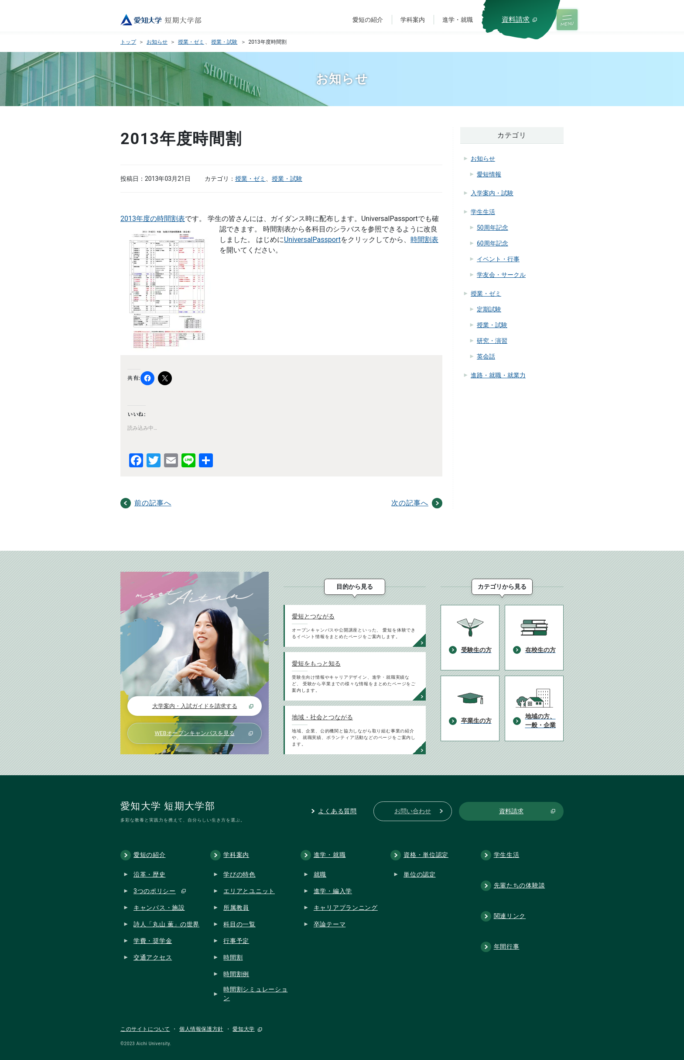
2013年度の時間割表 (152, 218)
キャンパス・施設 (159, 907)
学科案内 (412, 19)
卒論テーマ (330, 924)
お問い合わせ (412, 811)
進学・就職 (457, 19)
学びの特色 (239, 874)
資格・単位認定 (426, 854)
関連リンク (510, 915)
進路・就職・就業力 (498, 375)
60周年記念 (492, 243)
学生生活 (483, 211)
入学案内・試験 (492, 193)
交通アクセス (152, 957)
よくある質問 (337, 811)
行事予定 (236, 940)
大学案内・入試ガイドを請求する (194, 706)
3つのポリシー (154, 890)
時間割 (233, 957)
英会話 (486, 356)
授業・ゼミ (191, 42)
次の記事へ (409, 503)
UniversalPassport (312, 239)
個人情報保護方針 (201, 1029)
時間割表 (424, 239)
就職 (320, 874)
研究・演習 (492, 340)
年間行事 (507, 946)
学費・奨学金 (152, 940)
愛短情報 (489, 174)
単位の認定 (420, 874)
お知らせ (157, 42)
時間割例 (236, 973)
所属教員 (236, 907)
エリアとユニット (249, 890)
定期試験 (489, 309)
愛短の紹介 (367, 19)
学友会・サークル (501, 274)
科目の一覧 (239, 924)
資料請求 (516, 19)
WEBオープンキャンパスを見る (194, 733)
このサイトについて (145, 1029)
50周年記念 (492, 227)
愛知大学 (243, 1029)
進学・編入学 (333, 890)
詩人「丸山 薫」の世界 (166, 924)
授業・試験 (224, 42)
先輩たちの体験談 (519, 885)
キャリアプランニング (346, 907)
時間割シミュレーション (255, 994)
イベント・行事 (498, 259)
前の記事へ (152, 503)
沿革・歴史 (149, 874)
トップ (128, 42)
